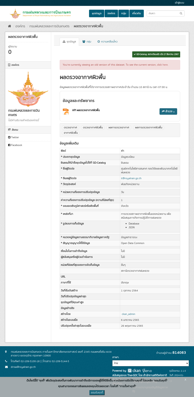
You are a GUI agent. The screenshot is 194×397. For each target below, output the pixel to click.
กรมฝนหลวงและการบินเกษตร (49, 26)
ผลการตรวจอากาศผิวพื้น (148, 127)
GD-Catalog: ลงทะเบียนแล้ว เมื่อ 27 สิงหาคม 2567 (156, 54)
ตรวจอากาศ (70, 127)
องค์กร (111, 13)
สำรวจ (168, 111)
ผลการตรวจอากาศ (119, 127)
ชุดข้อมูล (96, 13)
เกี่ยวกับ (136, 13)
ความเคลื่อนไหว (107, 42)
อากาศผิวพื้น (71, 133)
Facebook (15, 145)
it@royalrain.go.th (131, 178)
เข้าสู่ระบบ (179, 3)
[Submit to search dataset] (181, 13)
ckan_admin (128, 314)
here (165, 65)
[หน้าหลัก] (9, 26)
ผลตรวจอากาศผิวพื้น (88, 26)
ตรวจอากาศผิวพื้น (93, 127)
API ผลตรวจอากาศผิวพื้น (86, 110)
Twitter (13, 137)
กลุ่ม (123, 13)
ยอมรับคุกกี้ (97, 393)
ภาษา (115, 357)
